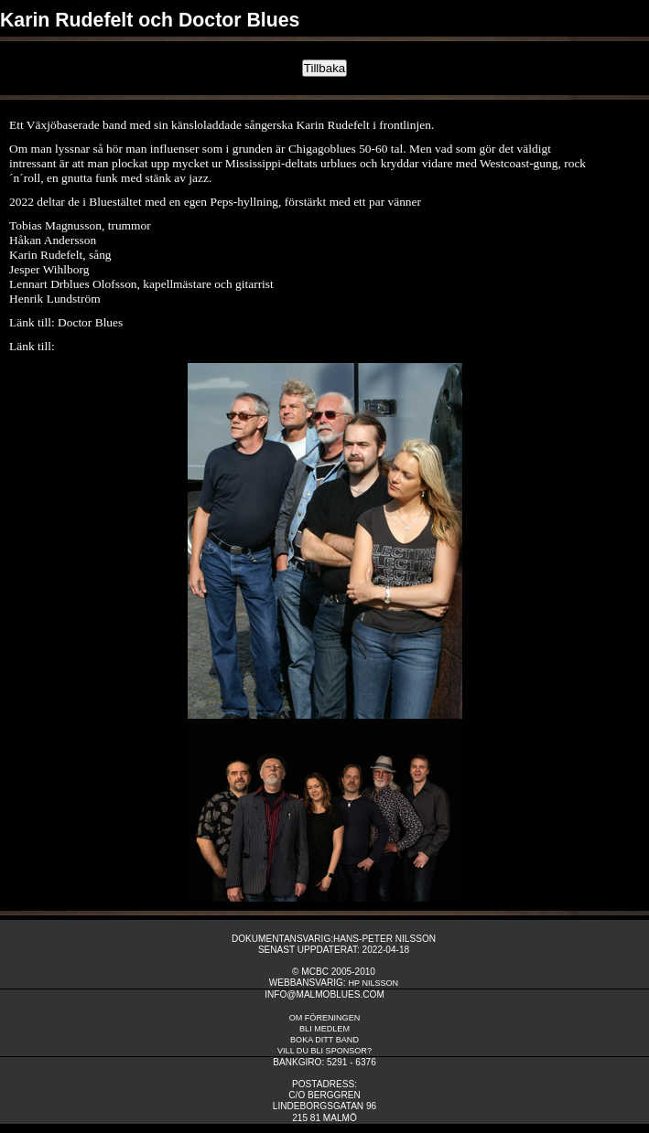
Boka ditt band (324, 1039)
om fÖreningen (325, 1017)
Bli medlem (324, 1028)
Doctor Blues (90, 322)
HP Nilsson (373, 983)
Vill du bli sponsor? (324, 1050)
